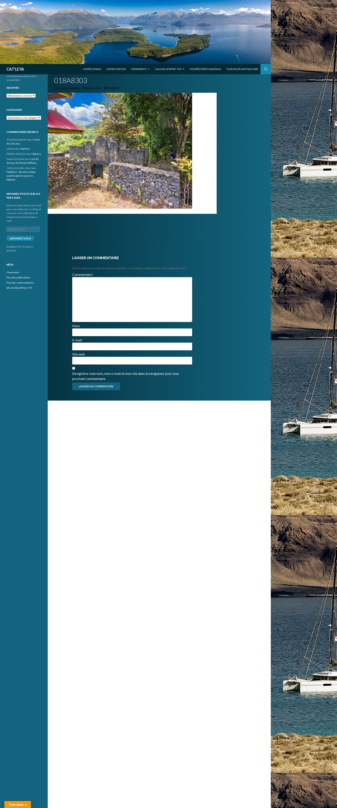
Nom (77, 326)
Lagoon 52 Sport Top (168, 69)
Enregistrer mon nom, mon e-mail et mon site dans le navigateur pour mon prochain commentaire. (125, 376)
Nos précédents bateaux (205, 69)
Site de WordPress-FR (19, 287)
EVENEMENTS (138, 69)
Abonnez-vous (20, 238)
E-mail (78, 340)
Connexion (12, 272)
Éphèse (25, 148)
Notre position (116, 69)
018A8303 (113, 88)
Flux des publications (18, 277)
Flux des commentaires (20, 282)
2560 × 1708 (94, 88)
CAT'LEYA (15, 69)
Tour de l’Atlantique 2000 (242, 69)
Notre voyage (92, 69)
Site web (78, 354)
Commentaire (83, 274)
